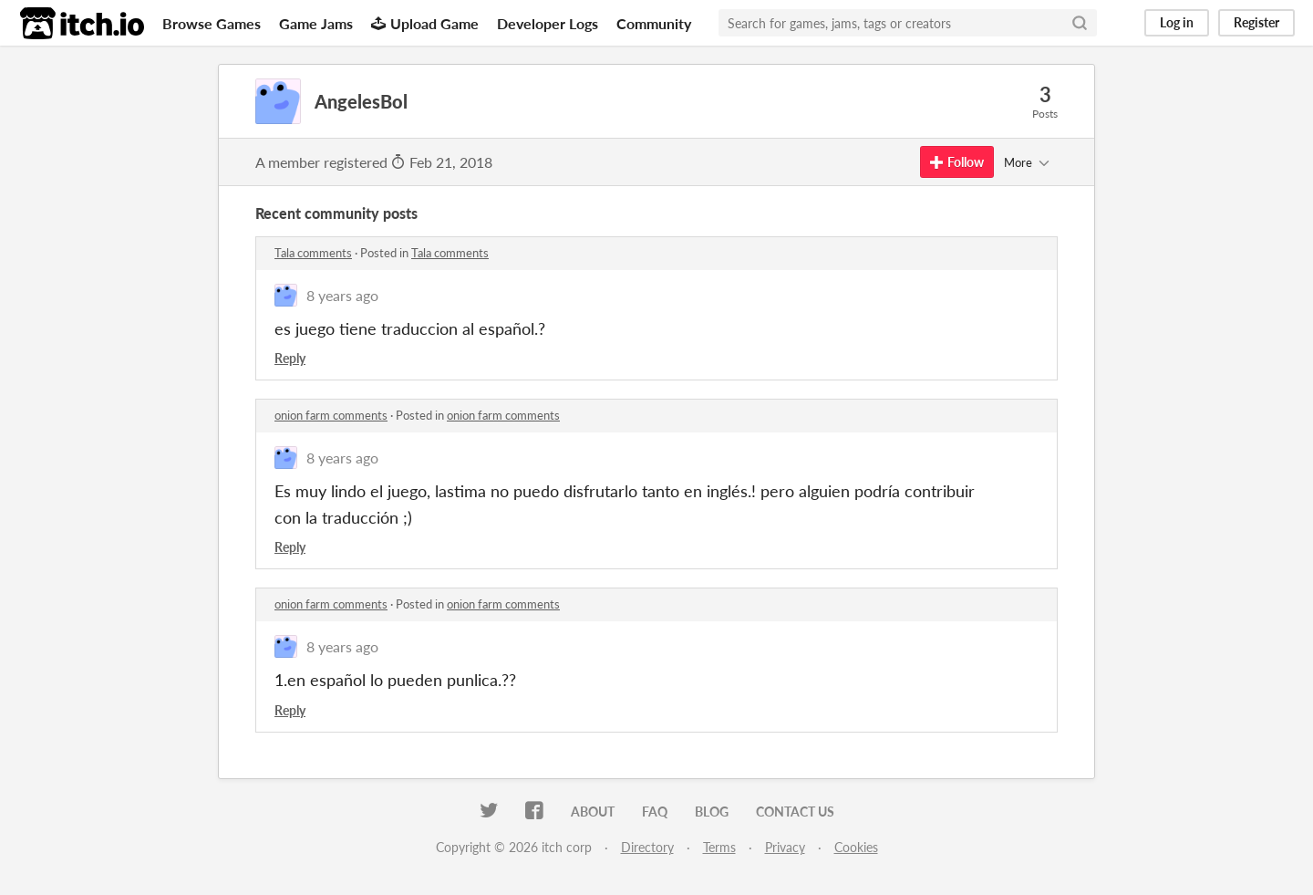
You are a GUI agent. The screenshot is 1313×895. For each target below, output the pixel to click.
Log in (1177, 22)
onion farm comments (331, 415)
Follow (957, 162)
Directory (647, 847)
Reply (289, 358)
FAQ (654, 811)
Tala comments (313, 252)
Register (1256, 22)
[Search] (1079, 22)
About (593, 811)
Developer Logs (547, 23)
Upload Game (425, 23)
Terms (719, 847)
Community (653, 23)
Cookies (856, 847)
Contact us (795, 811)
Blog (712, 811)
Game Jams (316, 23)
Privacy (785, 847)
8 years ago (342, 295)
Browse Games (211, 23)
